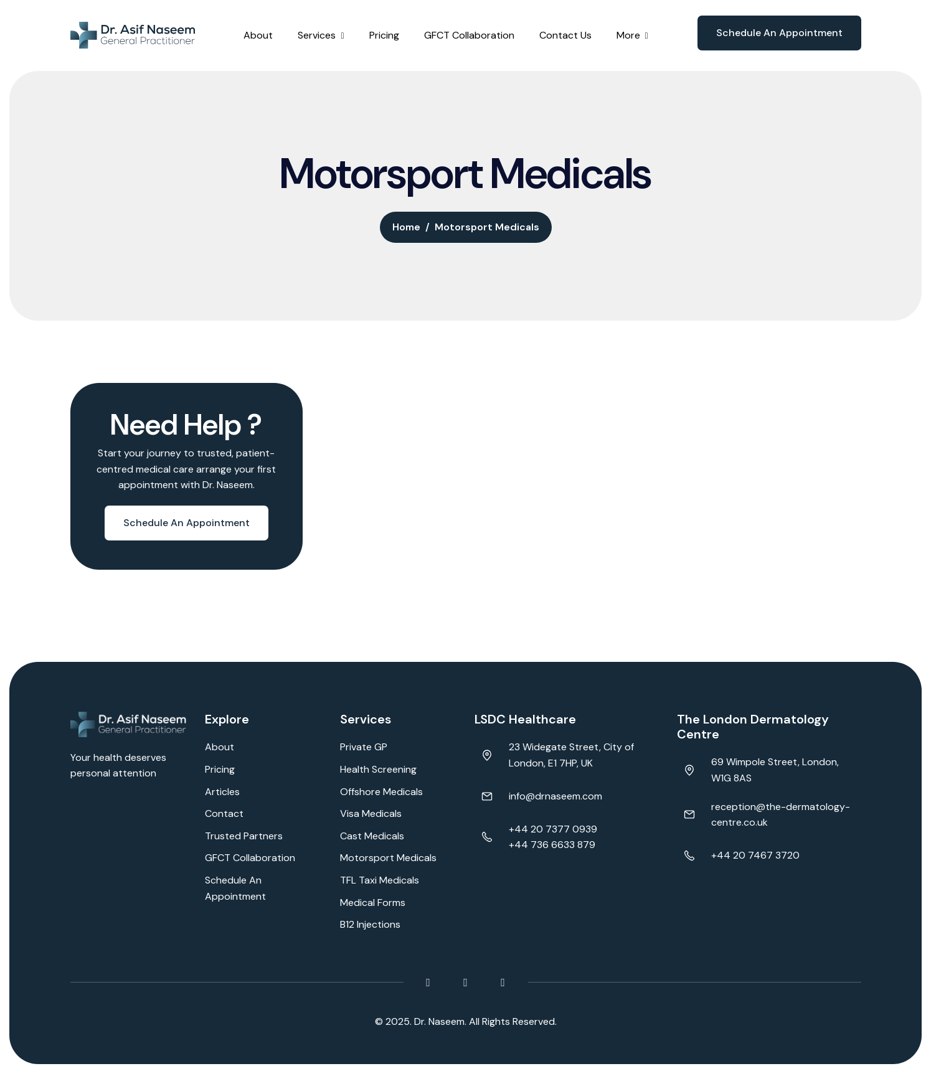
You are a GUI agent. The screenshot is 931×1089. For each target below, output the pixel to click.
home (406, 226)
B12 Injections (370, 924)
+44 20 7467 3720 (755, 855)
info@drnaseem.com (555, 796)
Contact (224, 813)
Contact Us (565, 35)
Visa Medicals (371, 813)
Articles (222, 791)
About (258, 35)
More (628, 35)
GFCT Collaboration (469, 35)
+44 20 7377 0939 (553, 829)
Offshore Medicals (381, 791)
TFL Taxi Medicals (379, 880)
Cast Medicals (372, 835)
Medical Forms (372, 902)
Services (317, 35)
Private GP (363, 746)
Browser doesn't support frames (123, 840)
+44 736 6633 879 (552, 844)
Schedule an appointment (779, 32)
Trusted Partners (244, 835)
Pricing (384, 35)
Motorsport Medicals (388, 857)
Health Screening (378, 769)
